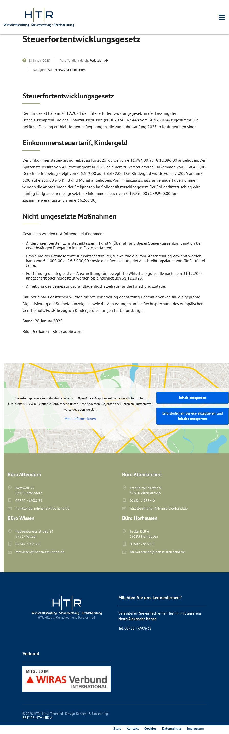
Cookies (150, 728)
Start (117, 728)
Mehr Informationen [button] (80, 419)
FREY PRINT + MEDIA (37, 717)
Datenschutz (171, 728)
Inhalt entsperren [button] (192, 397)
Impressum (195, 728)
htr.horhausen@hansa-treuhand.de (157, 552)
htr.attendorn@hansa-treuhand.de (42, 508)
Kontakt (133, 728)
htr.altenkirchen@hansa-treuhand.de (159, 508)
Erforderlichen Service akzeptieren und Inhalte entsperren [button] (192, 416)
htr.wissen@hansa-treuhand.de (39, 552)
